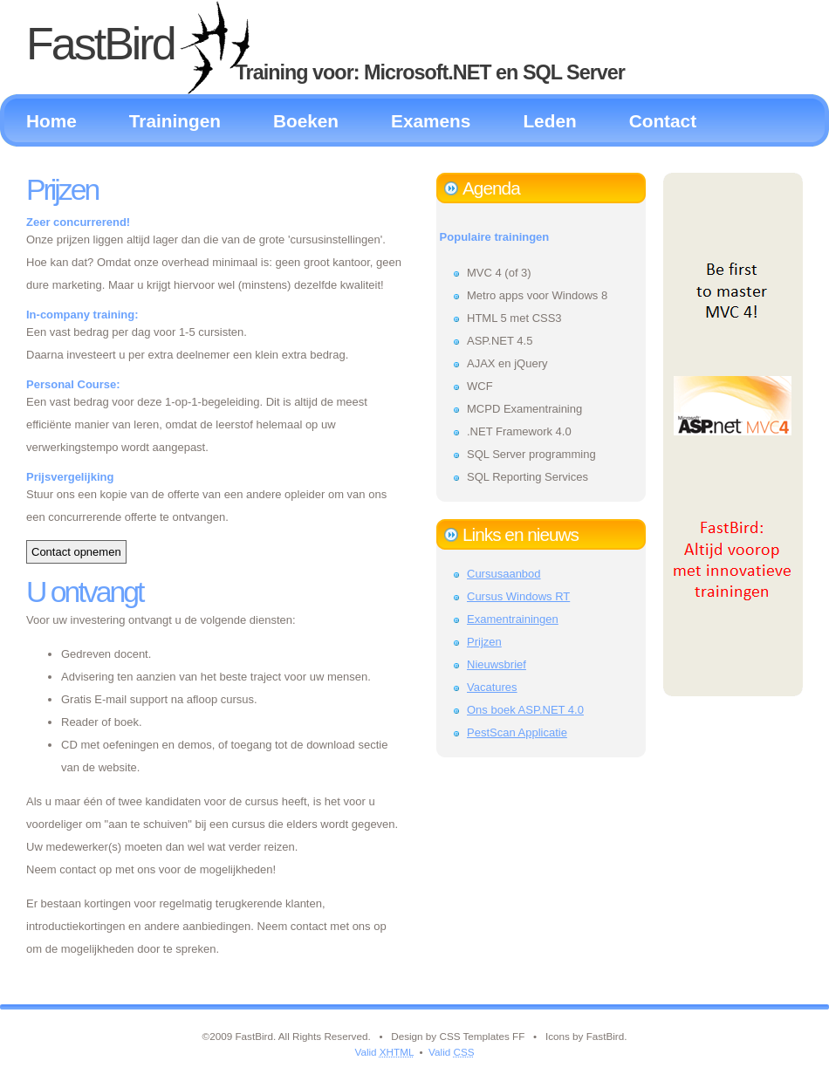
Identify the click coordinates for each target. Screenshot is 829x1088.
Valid (384, 1051)
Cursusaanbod (504, 573)
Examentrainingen (512, 619)
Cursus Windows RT (518, 596)
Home (51, 121)
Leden (549, 121)
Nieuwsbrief (496, 664)
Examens (430, 121)
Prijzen (62, 189)
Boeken (306, 121)
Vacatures (492, 687)
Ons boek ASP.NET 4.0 (525, 709)
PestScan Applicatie (517, 732)
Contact (662, 121)
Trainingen (175, 121)
